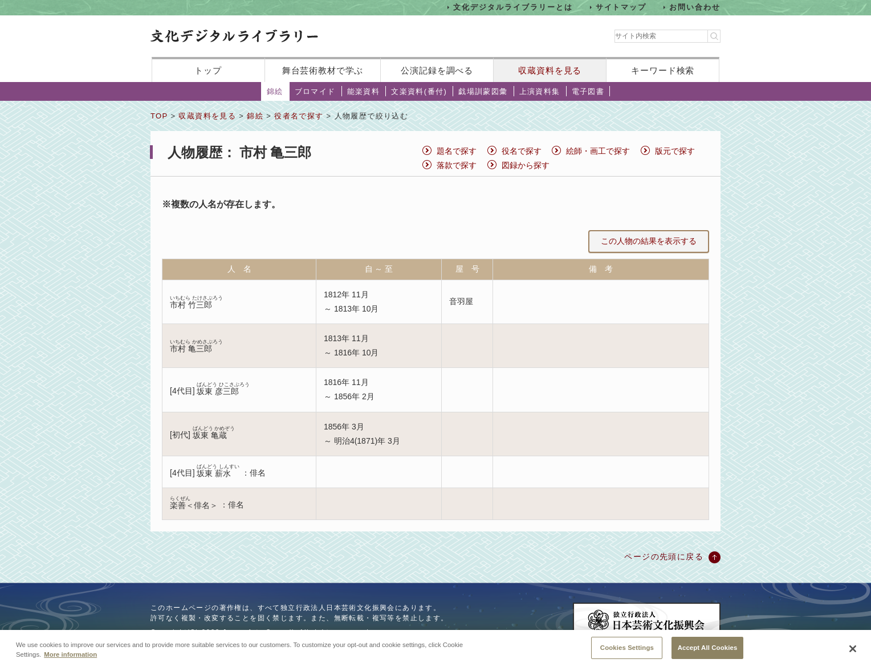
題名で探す (457, 150)
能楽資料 (363, 91)
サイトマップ (621, 7)
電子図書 (588, 91)
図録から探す (526, 165)
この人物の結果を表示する (649, 240)
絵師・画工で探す (598, 150)
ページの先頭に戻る (663, 556)
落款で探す (457, 165)
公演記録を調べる (437, 70)
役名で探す (522, 150)
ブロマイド (315, 91)
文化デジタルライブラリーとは (512, 7)
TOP (159, 116)
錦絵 (275, 91)
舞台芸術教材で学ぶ (323, 70)
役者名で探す (298, 116)
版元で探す (675, 150)
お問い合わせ (695, 7)
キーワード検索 (662, 70)
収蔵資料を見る (549, 70)
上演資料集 (539, 91)
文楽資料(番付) (419, 91)
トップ (208, 70)
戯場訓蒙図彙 (482, 91)
